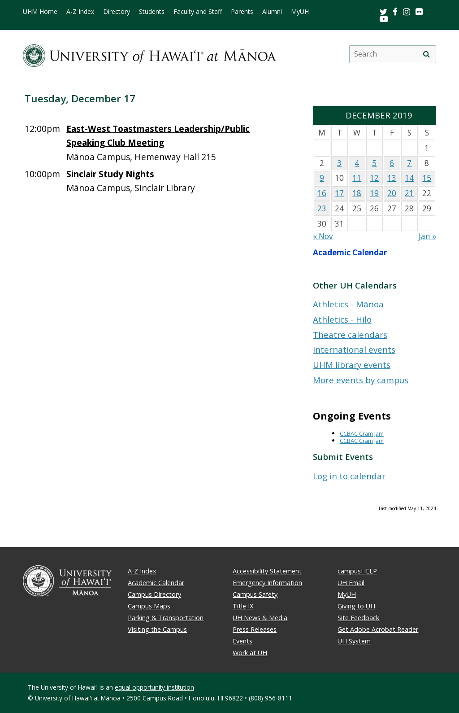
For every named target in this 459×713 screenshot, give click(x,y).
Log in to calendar (349, 475)
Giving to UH (356, 606)
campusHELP (357, 571)
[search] (427, 54)
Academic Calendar (350, 252)
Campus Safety (255, 594)
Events (242, 641)
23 (321, 208)
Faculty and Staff (197, 11)
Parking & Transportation (166, 617)
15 (426, 178)
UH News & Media (260, 617)
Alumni (272, 11)
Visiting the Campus (157, 629)
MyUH (300, 11)
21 (409, 193)
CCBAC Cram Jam (362, 433)
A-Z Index (80, 11)
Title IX (243, 606)
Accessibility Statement (267, 571)
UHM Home (40, 11)
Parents (242, 11)
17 (339, 193)
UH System (354, 641)
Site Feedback (358, 617)
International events (354, 349)
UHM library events (351, 364)
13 (391, 178)
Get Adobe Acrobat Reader (378, 629)
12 (374, 178)
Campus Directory (154, 594)
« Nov (323, 236)
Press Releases (255, 629)
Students (152, 11)
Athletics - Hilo (342, 319)
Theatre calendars (350, 334)
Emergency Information (267, 582)
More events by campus (360, 379)
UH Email (351, 582)
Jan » (427, 236)
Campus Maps (149, 606)
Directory (116, 11)
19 (374, 193)
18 (356, 193)
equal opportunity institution (154, 687)
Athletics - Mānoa (348, 304)
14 (409, 178)
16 (321, 193)
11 (356, 178)
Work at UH (250, 652)
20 (391, 193)
